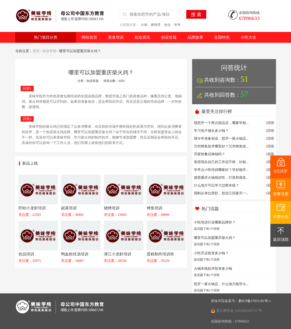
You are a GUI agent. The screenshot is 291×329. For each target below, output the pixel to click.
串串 (177, 24)
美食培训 (116, 37)
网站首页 (89, 37)
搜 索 (196, 14)
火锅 (144, 24)
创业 (167, 24)
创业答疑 (169, 37)
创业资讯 (142, 37)
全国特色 (222, 37)
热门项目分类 (45, 37)
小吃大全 (248, 37)
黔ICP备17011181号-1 (255, 301)
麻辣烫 (156, 24)
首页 (36, 51)
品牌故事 (195, 37)
